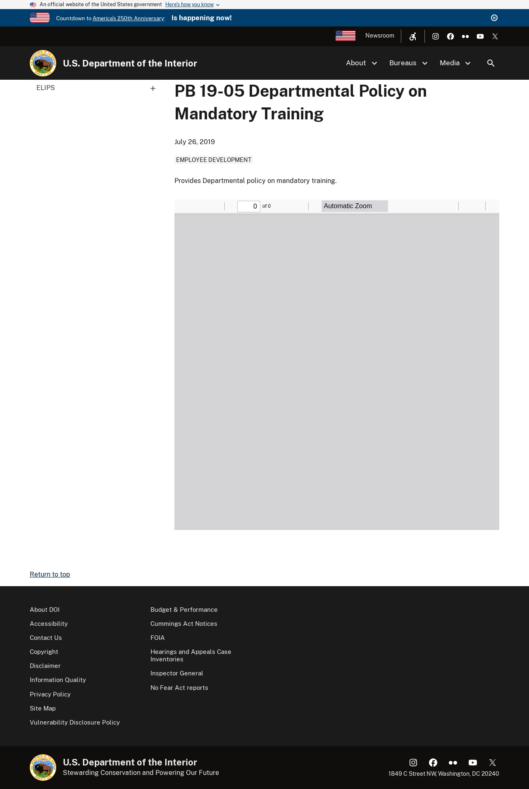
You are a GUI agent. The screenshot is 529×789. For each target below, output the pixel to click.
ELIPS (98, 88)
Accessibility (49, 623)
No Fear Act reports (179, 687)
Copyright (44, 651)
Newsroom (379, 35)
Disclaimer (45, 665)
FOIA (157, 637)
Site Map (43, 708)
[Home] (43, 63)
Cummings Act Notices (183, 623)
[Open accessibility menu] (413, 36)
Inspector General (176, 673)
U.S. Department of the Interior (130, 63)
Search (491, 63)
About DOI (45, 609)
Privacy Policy (50, 694)
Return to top (50, 574)
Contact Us (46, 637)
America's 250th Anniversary (128, 18)
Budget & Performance (184, 609)
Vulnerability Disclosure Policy (75, 722)
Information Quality (58, 679)
